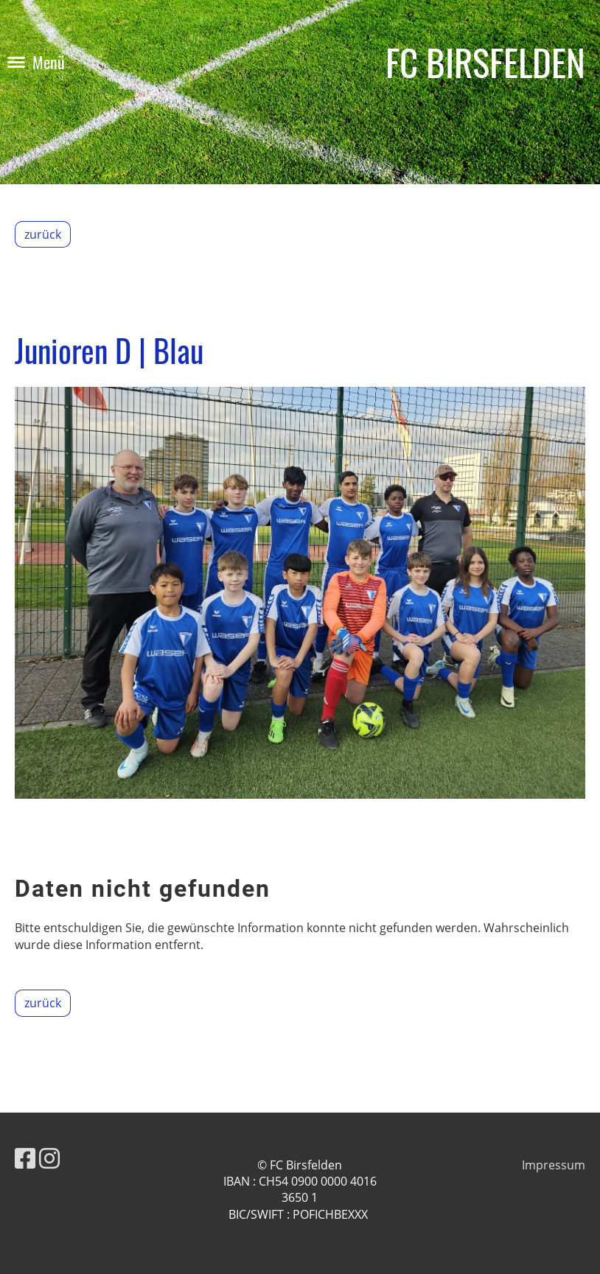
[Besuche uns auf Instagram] (49, 1158)
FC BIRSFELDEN (485, 62)
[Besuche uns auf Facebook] (25, 1158)
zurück (42, 234)
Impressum (553, 1165)
